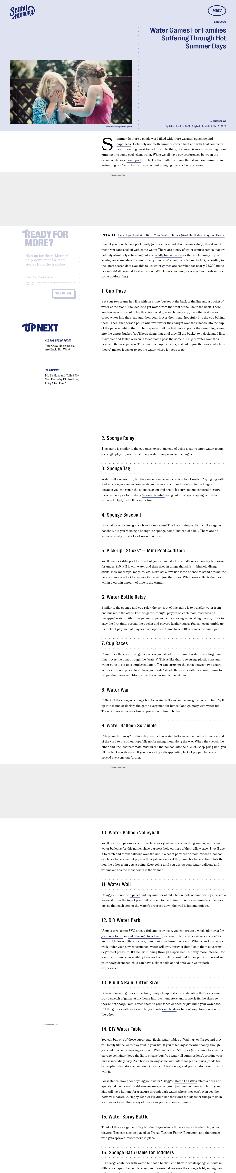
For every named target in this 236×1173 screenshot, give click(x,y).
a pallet (135, 895)
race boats (169, 1009)
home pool (134, 160)
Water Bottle (120, 597)
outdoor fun (118, 276)
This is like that (170, 659)
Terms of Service (67, 285)
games (209, 250)
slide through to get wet (144, 936)
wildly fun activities (168, 255)
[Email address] (50, 279)
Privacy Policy (30, 287)
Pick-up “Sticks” (124, 551)
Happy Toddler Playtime (146, 1097)
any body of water (191, 165)
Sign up (60, 296)
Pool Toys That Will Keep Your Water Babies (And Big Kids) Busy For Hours (171, 235)
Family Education (185, 1133)
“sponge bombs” (153, 495)
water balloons (203, 864)
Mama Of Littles (185, 1081)
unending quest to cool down (143, 149)
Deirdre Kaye (219, 121)
